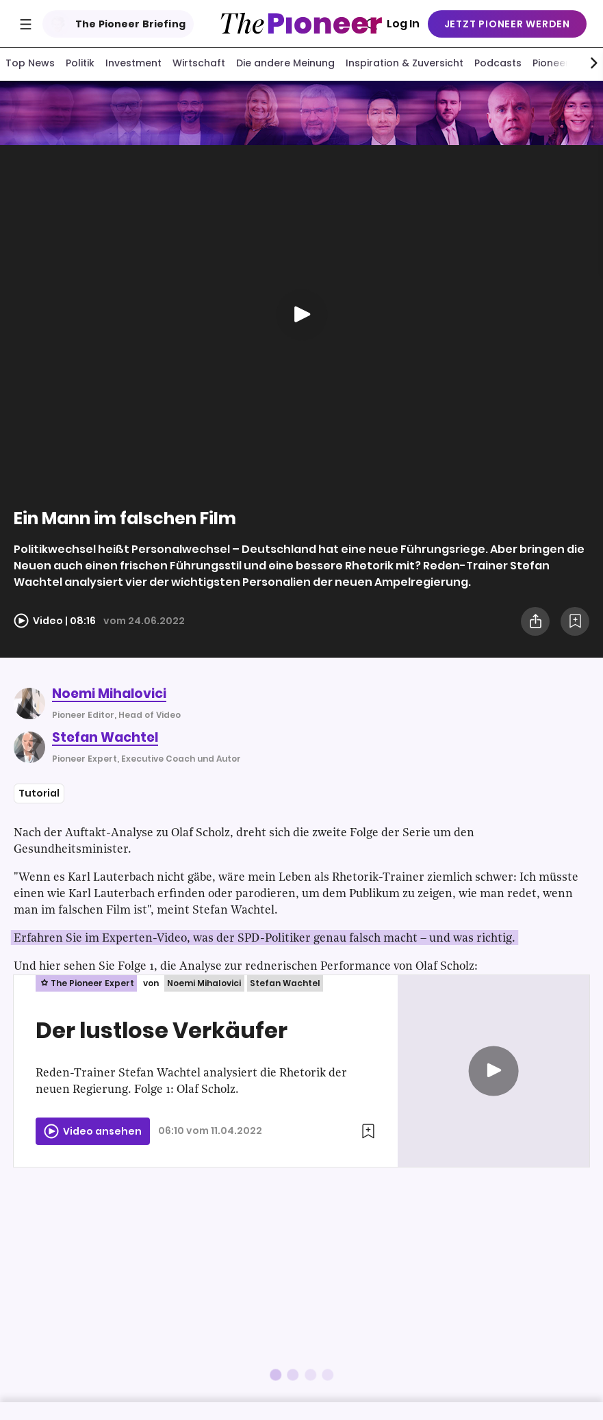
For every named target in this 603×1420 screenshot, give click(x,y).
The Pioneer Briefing (115, 24)
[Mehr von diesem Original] (301, 115)
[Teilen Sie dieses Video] (535, 624)
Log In (403, 23)
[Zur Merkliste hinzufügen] (575, 624)
